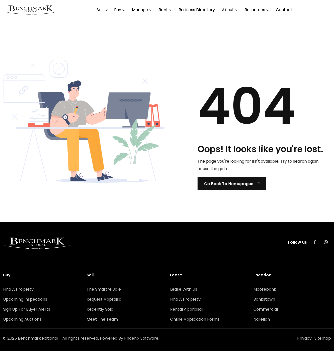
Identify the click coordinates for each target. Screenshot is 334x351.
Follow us (297, 242)
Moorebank (264, 289)
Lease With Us (183, 289)
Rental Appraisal (186, 309)
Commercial (265, 309)
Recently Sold (100, 309)
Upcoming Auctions (22, 319)
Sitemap (322, 338)
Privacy (304, 338)
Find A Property (18, 289)
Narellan (261, 319)
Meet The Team (102, 319)
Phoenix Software (141, 338)
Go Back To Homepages (231, 183)
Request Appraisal (104, 299)
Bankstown (264, 299)
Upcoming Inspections (25, 299)
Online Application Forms (195, 319)
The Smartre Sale (104, 289)
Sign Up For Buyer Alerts (26, 309)
